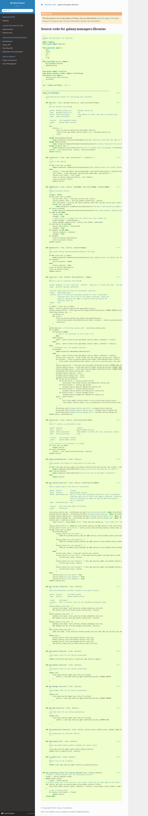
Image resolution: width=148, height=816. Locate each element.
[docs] (119, 93)
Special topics (6, 33)
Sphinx (52, 812)
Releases (5, 21)
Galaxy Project (18, 3)
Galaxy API (5, 45)
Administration (7, 29)
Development (6, 41)
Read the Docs (83, 812)
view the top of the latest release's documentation (79, 21)
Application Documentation (12, 52)
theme (64, 812)
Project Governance (9, 60)
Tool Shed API (7, 48)
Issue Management (8, 64)
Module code (50, 5)
